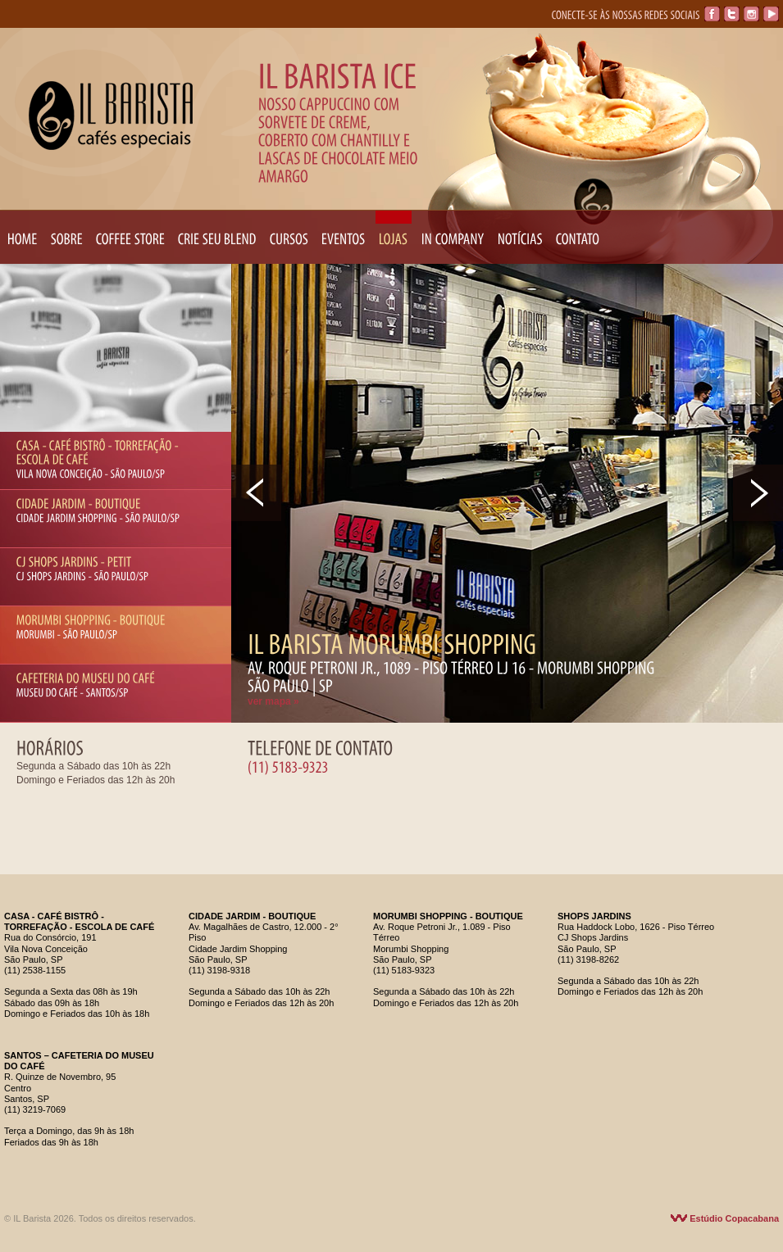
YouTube (771, 14)
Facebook (712, 14)
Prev (256, 493)
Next (758, 493)
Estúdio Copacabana (725, 1218)
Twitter (732, 14)
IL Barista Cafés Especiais (111, 115)
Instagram (751, 14)
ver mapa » (273, 701)
